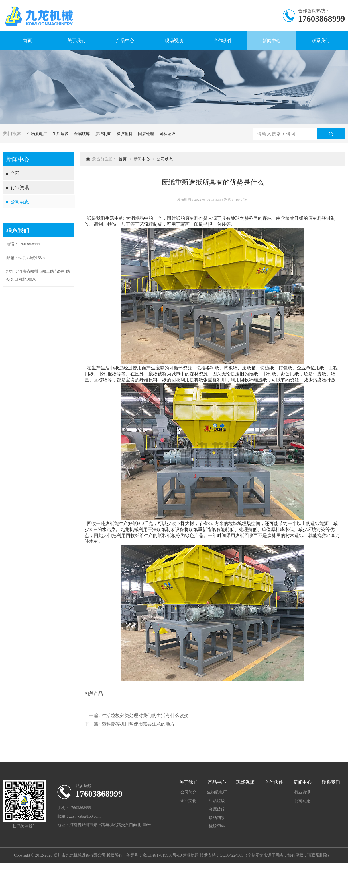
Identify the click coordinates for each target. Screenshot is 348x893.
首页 (27, 40)
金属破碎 (82, 134)
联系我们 (321, 40)
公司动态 (20, 201)
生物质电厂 (37, 134)
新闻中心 (271, 40)
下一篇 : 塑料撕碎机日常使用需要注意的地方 (130, 724)
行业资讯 (20, 187)
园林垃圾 (167, 134)
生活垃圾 (60, 134)
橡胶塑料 (125, 134)
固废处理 (146, 134)
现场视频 (174, 40)
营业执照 (191, 855)
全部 (15, 173)
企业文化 (188, 801)
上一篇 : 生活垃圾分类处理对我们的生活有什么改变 (136, 715)
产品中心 (125, 40)
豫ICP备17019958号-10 (162, 855)
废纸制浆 (103, 134)
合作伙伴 (223, 40)
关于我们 (76, 40)
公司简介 (188, 792)
